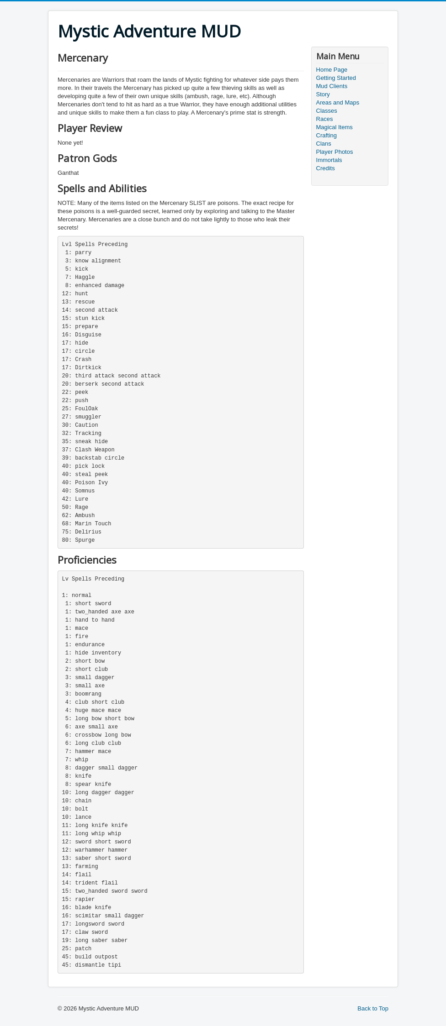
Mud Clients (332, 86)
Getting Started (336, 77)
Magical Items (334, 127)
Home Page (332, 69)
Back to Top (372, 1008)
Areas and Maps (338, 102)
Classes (326, 110)
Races (324, 118)
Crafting (326, 135)
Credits (325, 168)
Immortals (329, 160)
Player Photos (334, 151)
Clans (323, 143)
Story (323, 94)
